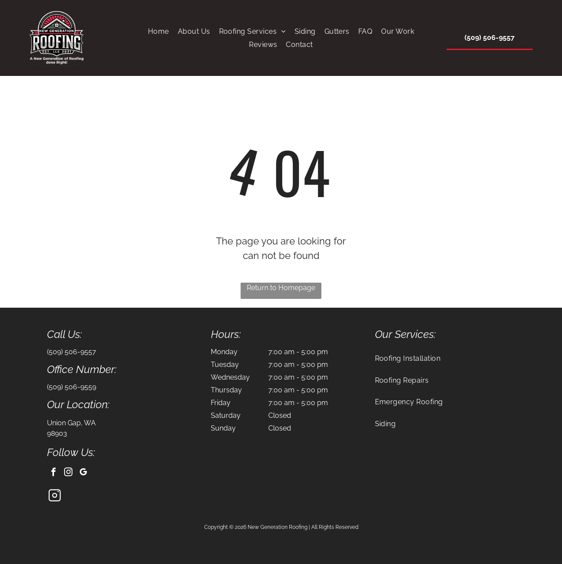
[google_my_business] (83, 473)
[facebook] (53, 473)
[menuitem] (158, 31)
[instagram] (68, 473)
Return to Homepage (281, 288)
